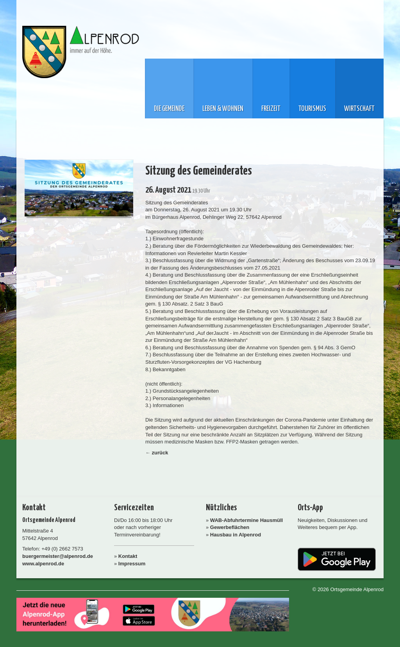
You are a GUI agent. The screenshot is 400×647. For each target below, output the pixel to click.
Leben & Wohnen (222, 109)
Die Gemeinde (169, 109)
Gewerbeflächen (229, 527)
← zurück (156, 453)
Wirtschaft (359, 109)
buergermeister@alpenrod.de (57, 556)
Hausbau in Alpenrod (235, 535)
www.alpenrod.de (43, 564)
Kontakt (127, 556)
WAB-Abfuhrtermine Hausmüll (246, 520)
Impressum (131, 564)
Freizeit (270, 109)
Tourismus (312, 109)
